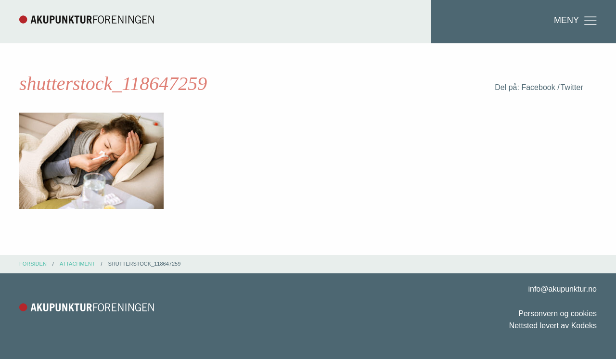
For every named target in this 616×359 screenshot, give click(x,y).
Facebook (538, 87)
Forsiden (33, 264)
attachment (77, 264)
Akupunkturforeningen (86, 19)
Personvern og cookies (557, 313)
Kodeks (584, 325)
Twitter (572, 87)
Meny (576, 20)
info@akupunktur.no (562, 289)
